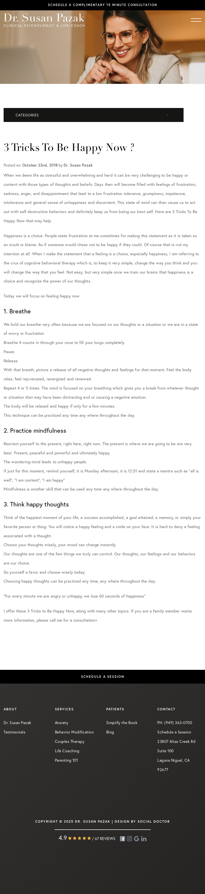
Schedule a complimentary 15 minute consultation (102, 5)
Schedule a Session (102, 676)
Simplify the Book (122, 722)
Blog (110, 732)
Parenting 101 (66, 760)
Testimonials (14, 732)
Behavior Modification (74, 732)
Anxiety (61, 722)
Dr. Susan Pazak (17, 722)
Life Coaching (67, 750)
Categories (27, 115)
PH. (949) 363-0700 (174, 722)
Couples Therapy (70, 741)
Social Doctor (154, 821)
